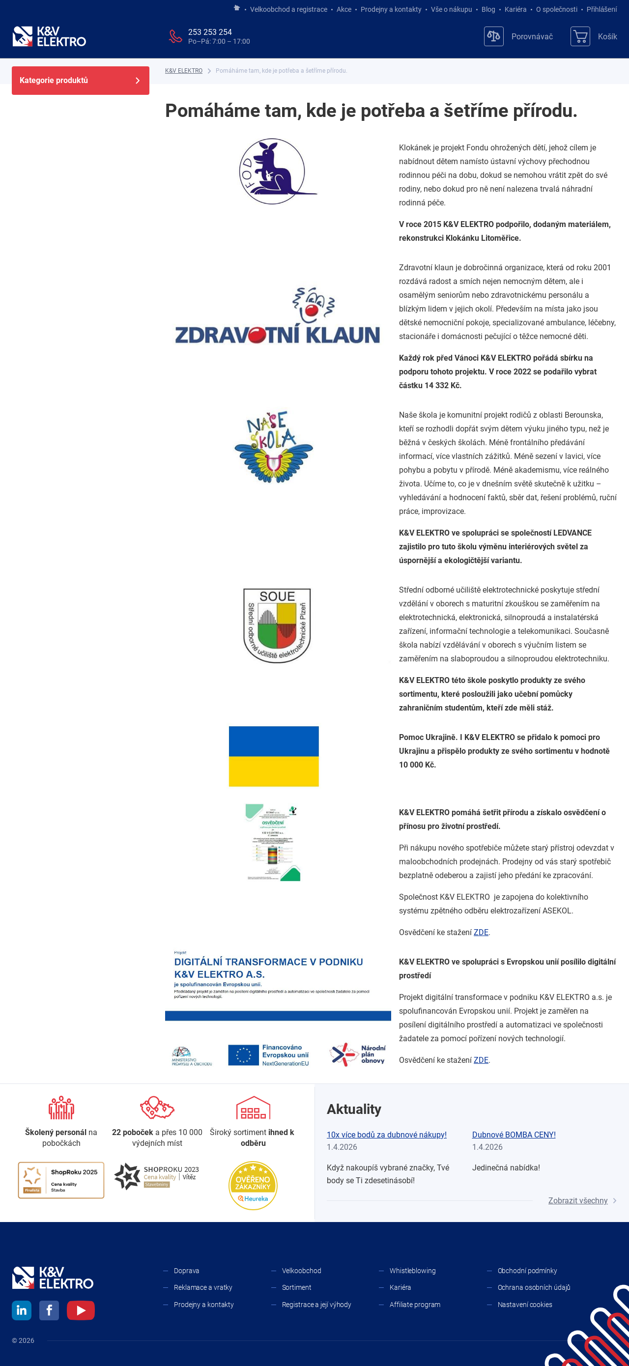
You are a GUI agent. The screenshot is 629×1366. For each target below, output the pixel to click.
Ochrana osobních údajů (534, 1287)
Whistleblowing (413, 1271)
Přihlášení (599, 9)
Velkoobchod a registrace (288, 9)
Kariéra (516, 9)
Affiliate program (415, 1305)
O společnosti (556, 9)
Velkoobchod (301, 1271)
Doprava (187, 1271)
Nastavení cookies (525, 1305)
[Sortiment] (253, 1122)
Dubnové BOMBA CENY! (514, 1134)
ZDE (481, 932)
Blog (488, 9)
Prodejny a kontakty (391, 9)
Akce (344, 9)
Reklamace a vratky (203, 1287)
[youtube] (81, 1312)
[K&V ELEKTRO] (49, 36)
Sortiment (297, 1287)
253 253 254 (210, 32)
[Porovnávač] (518, 36)
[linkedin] (21, 1312)
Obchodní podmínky (527, 1271)
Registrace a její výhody (317, 1305)
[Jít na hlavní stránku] (237, 8)
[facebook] (49, 1312)
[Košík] (594, 36)
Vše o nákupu (451, 9)
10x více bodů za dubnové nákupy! (387, 1134)
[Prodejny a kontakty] (157, 1122)
